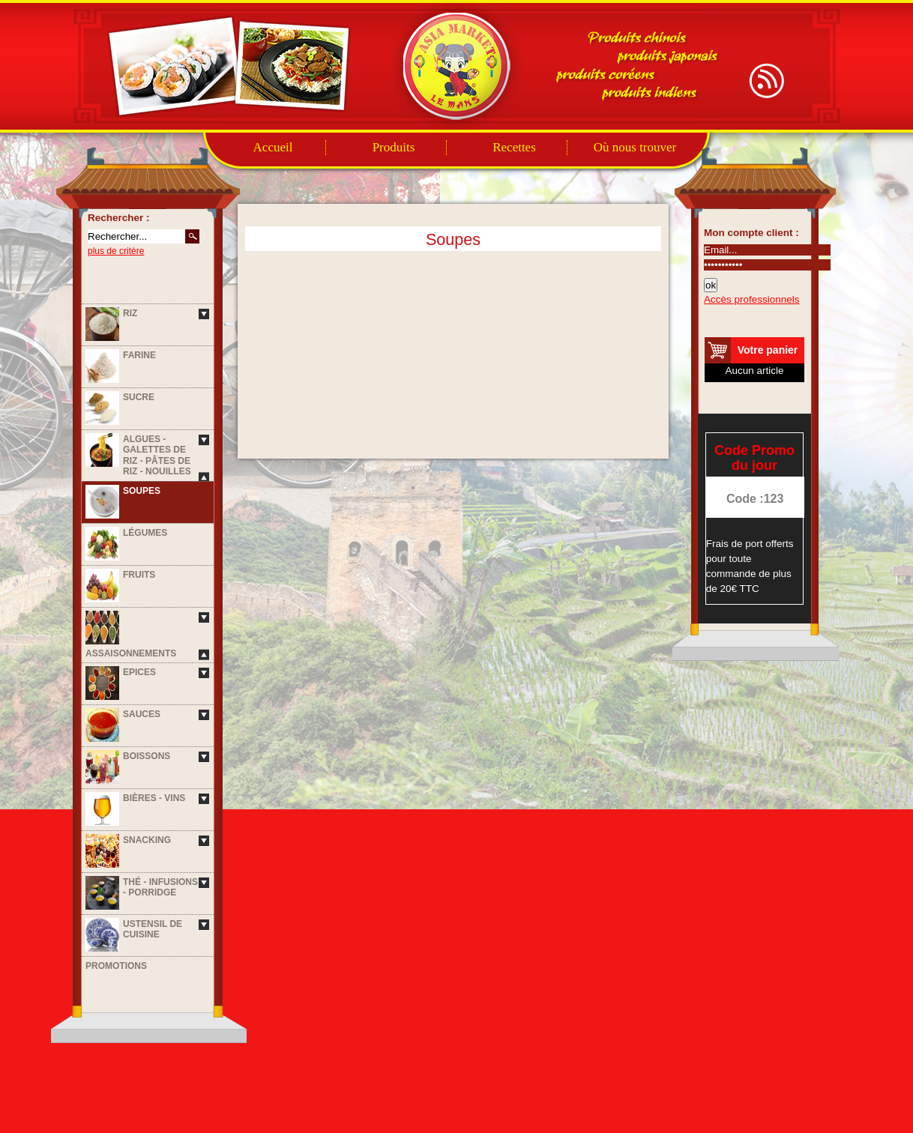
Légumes (145, 533)
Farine (139, 355)
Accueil (273, 147)
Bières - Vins (154, 798)
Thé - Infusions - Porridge (160, 887)
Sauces (141, 714)
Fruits (139, 574)
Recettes (514, 147)
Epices (139, 672)
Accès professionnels (752, 299)
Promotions (116, 966)
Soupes (141, 491)
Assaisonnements (130, 653)
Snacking (147, 840)
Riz (130, 313)
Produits (394, 147)
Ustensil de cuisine (152, 929)
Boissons (146, 756)
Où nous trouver (635, 147)
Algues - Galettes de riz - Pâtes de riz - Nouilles (157, 455)
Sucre (138, 397)
